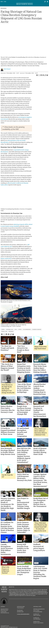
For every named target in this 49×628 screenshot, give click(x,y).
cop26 (19, 329)
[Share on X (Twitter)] (39, 75)
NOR (2, 1)
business (11, 331)
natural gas (9, 329)
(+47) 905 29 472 (38, 611)
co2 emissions (27, 329)
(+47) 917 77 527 (20, 611)
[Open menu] (48, 2)
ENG (5, 1)
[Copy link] (45, 75)
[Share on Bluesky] (47, 75)
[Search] (45, 1)
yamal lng (4, 331)
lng (16, 329)
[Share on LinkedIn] (41, 75)
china (3, 329)
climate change (36, 329)
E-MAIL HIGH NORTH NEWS (23, 614)
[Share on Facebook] (37, 75)
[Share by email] (43, 75)
